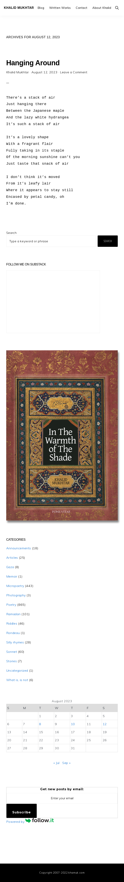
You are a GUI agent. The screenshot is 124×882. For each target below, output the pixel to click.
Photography (16, 595)
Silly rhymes (15, 642)
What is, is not (17, 680)
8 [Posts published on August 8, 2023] (40, 724)
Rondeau (13, 633)
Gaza (10, 567)
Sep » (66, 763)
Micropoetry (15, 586)
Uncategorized (17, 670)
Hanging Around (33, 63)
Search (11, 233)
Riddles (11, 623)
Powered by (30, 822)
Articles (12, 558)
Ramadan (13, 614)
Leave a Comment (73, 72)
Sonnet (11, 652)
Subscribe (21, 812)
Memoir (11, 576)
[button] (117, 7)
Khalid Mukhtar (19, 7)
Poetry (11, 605)
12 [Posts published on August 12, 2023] (105, 724)
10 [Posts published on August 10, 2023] (73, 724)
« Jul (57, 763)
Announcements (18, 548)
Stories (11, 661)
